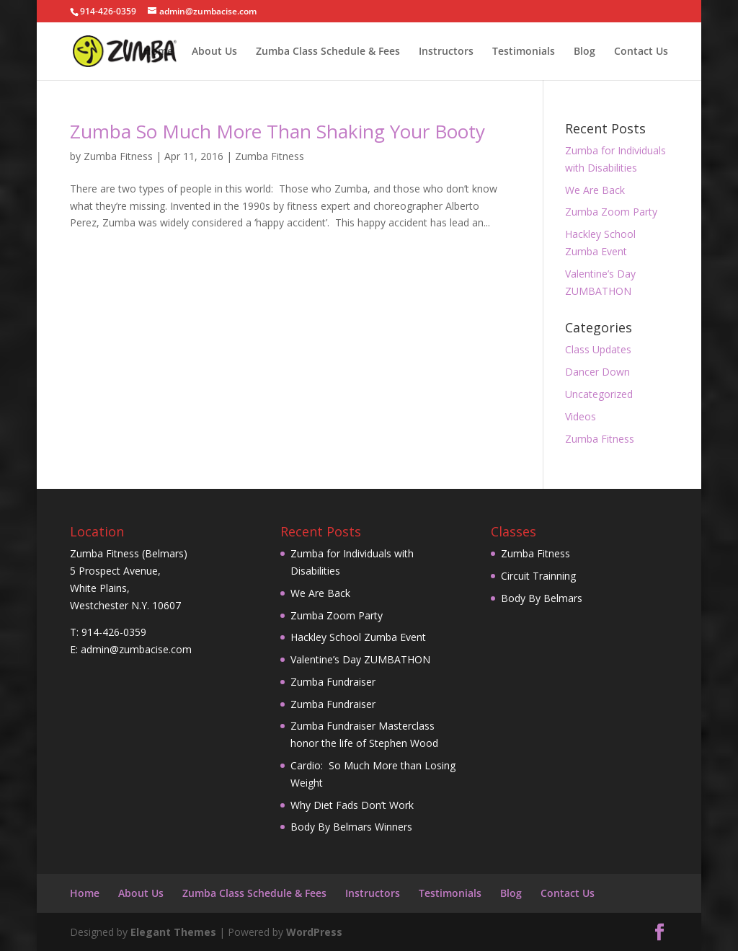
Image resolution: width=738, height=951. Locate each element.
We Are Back (595, 190)
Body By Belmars (541, 598)
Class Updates (598, 349)
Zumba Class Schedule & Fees (328, 52)
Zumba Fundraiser (332, 682)
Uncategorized (599, 394)
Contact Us (641, 52)
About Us (214, 52)
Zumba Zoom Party (611, 211)
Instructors (446, 52)
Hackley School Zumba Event (358, 637)
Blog (584, 52)
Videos (580, 416)
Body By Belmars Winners (351, 826)
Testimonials (523, 52)
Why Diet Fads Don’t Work (352, 805)
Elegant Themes (173, 932)
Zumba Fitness (118, 156)
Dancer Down (597, 372)
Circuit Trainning (538, 576)
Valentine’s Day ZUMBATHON (360, 659)
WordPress (314, 932)
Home (158, 52)
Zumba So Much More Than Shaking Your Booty (277, 131)
